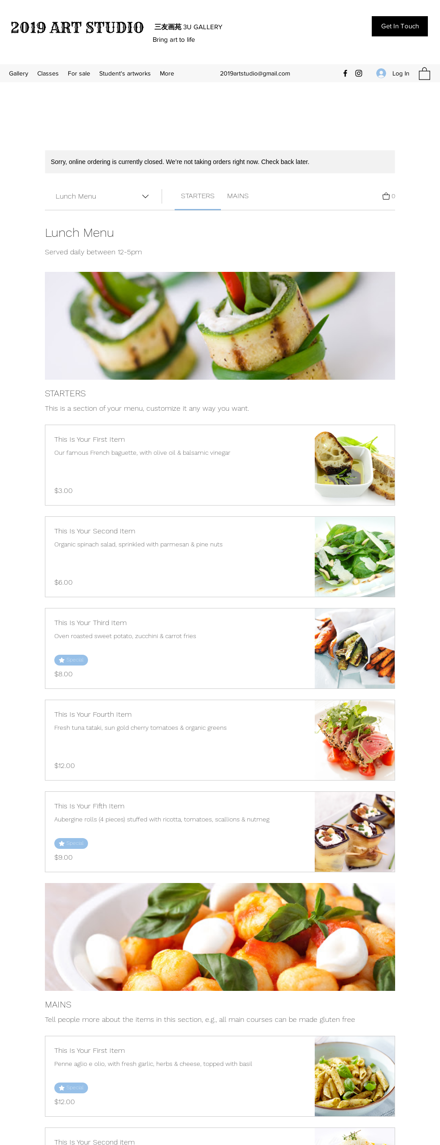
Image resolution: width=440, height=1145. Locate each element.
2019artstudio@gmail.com (255, 73)
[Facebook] (345, 73)
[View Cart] (389, 195)
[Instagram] (358, 73)
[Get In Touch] (400, 26)
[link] (198, 195)
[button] (424, 73)
